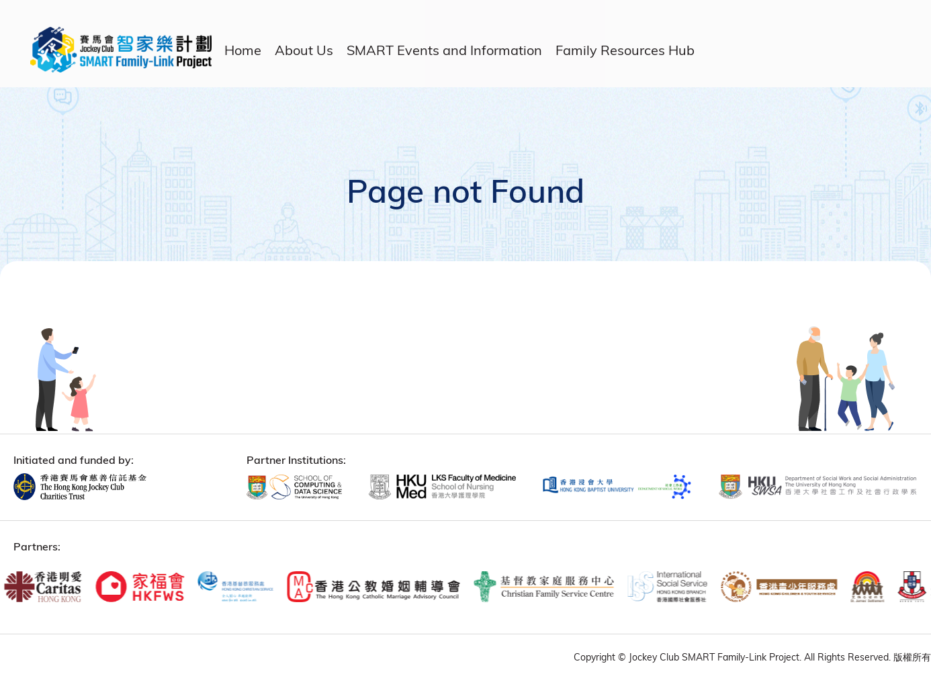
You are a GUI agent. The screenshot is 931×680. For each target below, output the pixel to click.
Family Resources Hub (625, 50)
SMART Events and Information (444, 50)
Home (242, 50)
